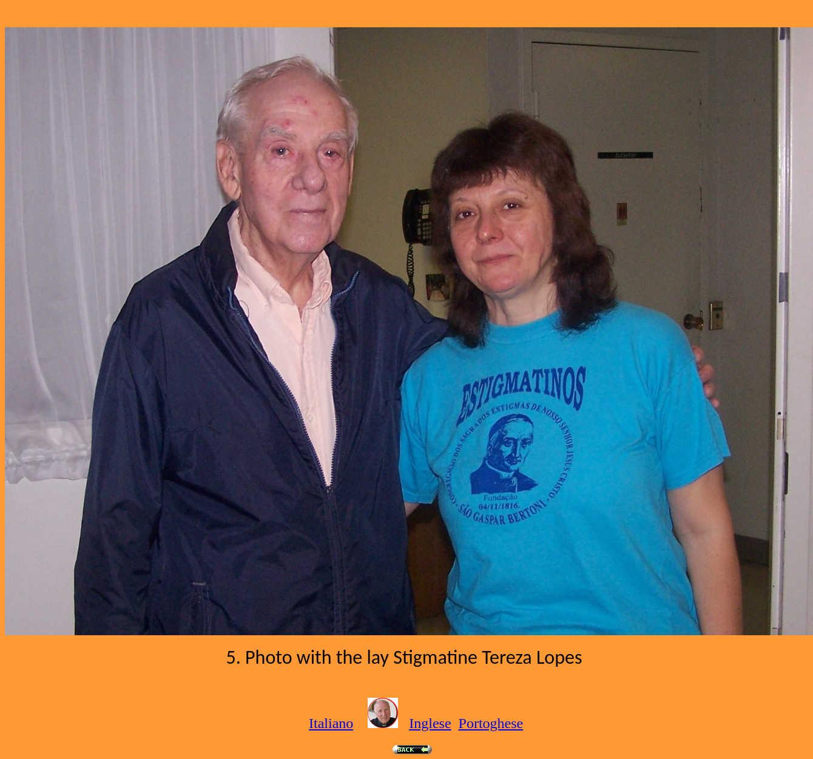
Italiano (331, 723)
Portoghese (491, 723)
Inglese (430, 723)
